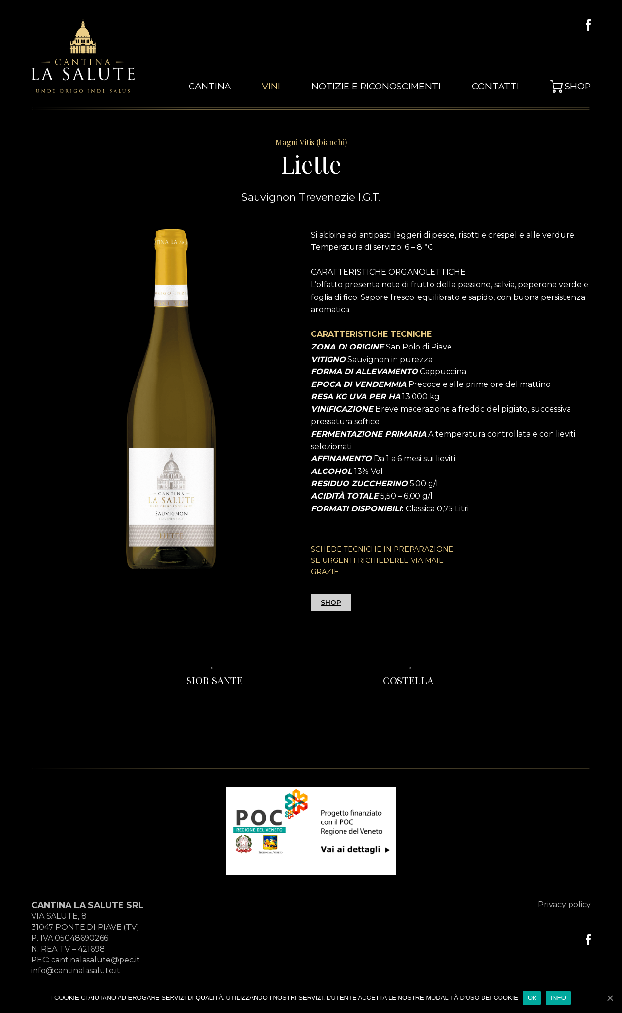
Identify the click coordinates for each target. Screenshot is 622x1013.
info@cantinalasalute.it (75, 970)
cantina (237, 87)
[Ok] (610, 998)
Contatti (501, 87)
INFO (558, 997)
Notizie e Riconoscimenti (391, 87)
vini (294, 87)
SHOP (331, 602)
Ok (532, 997)
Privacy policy (564, 904)
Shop (579, 87)
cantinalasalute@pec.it (95, 959)
